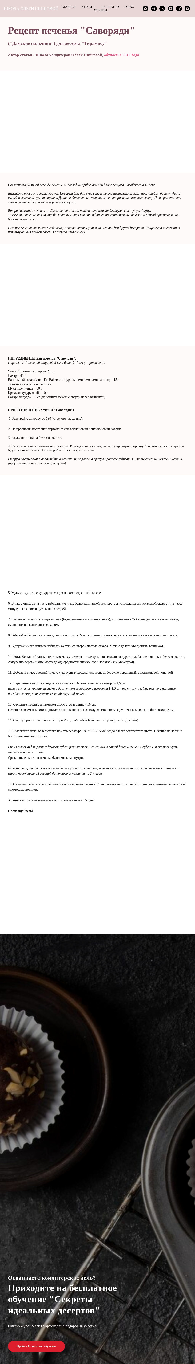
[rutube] (179, 8)
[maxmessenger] (145, 8)
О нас (129, 6)
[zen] (170, 8)
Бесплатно (110, 6)
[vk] (162, 8)
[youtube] (187, 8)
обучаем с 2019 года (121, 55)
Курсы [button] (87, 6)
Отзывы (100, 10)
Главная (69, 6)
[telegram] (154, 8)
